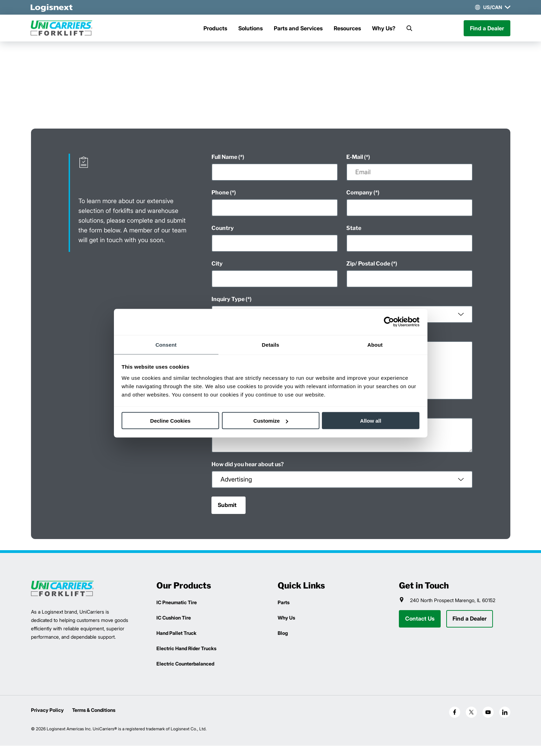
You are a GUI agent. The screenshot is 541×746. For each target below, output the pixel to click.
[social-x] (471, 712)
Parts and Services (298, 28)
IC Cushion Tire (173, 618)
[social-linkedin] (504, 712)
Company (359, 193)
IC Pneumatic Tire (176, 603)
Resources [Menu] (347, 28)
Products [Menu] (215, 28)
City (217, 264)
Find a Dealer (487, 28)
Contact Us (419, 619)
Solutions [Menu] (250, 28)
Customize (270, 421)
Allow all (370, 421)
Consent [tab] (166, 344)
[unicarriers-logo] (62, 28)
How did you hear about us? (247, 464)
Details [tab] (270, 344)
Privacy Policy (47, 710)
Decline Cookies (170, 421)
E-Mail (354, 157)
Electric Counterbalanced (185, 664)
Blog (283, 633)
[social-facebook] (454, 712)
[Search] (409, 28)
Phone (220, 193)
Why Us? (383, 28)
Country (222, 228)
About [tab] (375, 344)
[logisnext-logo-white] (52, 7)
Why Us (286, 618)
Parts (283, 603)
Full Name (224, 157)
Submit (227, 505)
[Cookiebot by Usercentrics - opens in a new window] (388, 322)
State (353, 228)
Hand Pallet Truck (176, 633)
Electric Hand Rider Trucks (186, 649)
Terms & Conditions (93, 710)
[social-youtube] (488, 712)
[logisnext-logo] (62, 589)
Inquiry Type (228, 299)
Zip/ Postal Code (368, 264)
